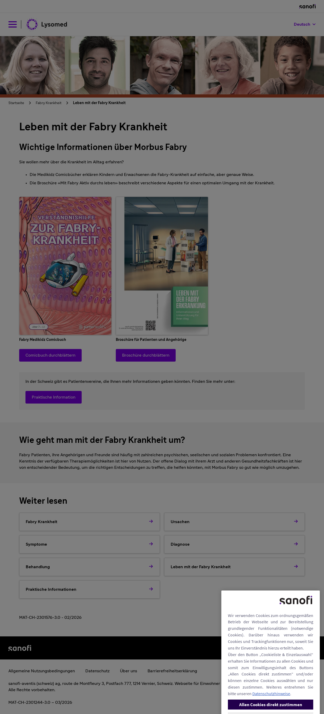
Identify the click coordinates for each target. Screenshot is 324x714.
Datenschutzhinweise (271, 705)
